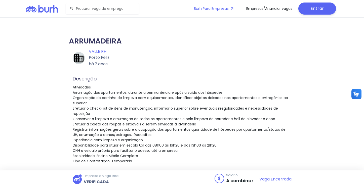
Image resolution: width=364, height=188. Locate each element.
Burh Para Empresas (214, 8)
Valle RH (97, 51)
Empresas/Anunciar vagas (269, 8)
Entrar (317, 8)
